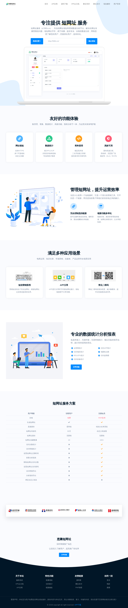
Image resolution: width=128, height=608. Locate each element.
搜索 (108, 587)
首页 (46, 4)
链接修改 (49, 587)
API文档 (54, 4)
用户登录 (117, 4)
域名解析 (106, 4)
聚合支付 (96, 4)
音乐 (108, 580)
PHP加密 (78, 587)
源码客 (78, 580)
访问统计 (49, 584)
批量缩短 (49, 580)
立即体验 (76, 367)
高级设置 (37, 41)
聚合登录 (86, 4)
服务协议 (19, 580)
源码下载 (64, 4)
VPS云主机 (75, 4)
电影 (108, 584)
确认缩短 (91, 41)
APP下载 (77, 605)
